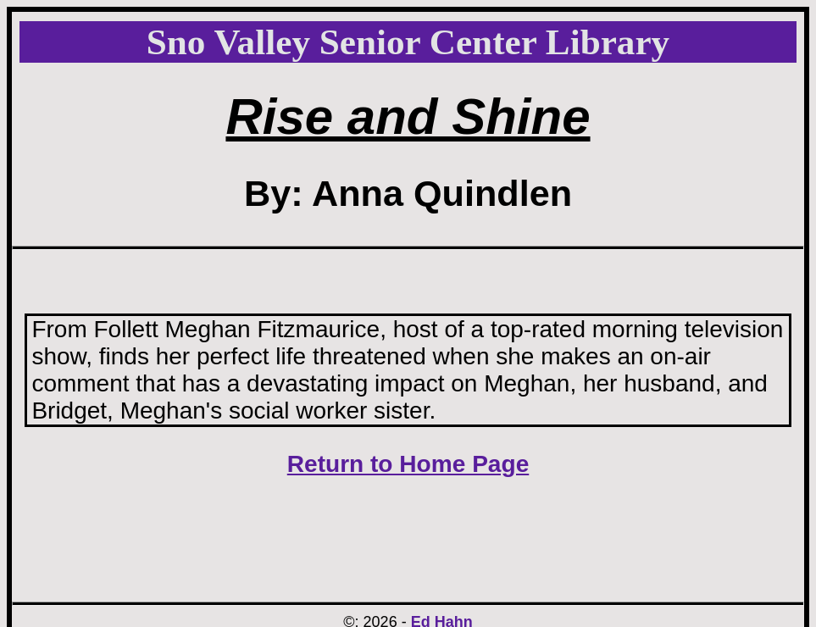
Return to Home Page (408, 464)
